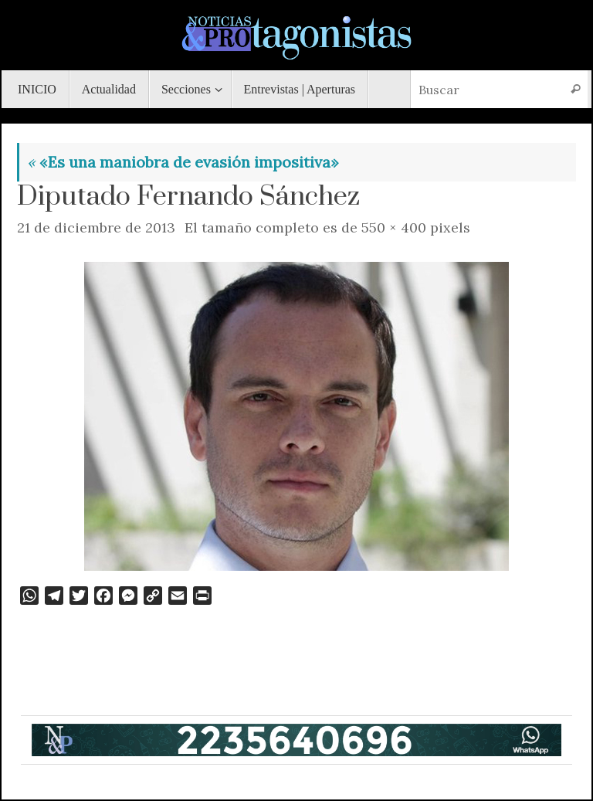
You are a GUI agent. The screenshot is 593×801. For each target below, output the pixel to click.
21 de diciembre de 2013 (96, 227)
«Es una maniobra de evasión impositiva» (183, 161)
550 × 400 (393, 227)
